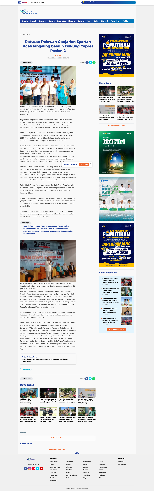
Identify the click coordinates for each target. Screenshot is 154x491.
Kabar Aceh (26, 369)
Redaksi (120, 461)
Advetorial (69, 461)
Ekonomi (42, 21)
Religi (84, 478)
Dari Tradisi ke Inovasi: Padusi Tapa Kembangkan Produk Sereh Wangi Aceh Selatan (110, 290)
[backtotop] (77, 454)
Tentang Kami (122, 464)
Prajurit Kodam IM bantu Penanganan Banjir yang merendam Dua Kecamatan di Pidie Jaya (107, 99)
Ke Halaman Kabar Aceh (58, 449)
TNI (100, 478)
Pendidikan (115, 21)
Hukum (52, 21)
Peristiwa (102, 475)
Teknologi (53, 480)
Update (84, 164)
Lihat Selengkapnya (116, 329)
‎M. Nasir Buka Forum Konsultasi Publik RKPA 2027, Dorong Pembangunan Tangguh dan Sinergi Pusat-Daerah (107, 118)
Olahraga (53, 472)
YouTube (43, 469)
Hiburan (69, 467)
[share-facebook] (87, 62)
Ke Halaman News (58, 438)
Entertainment (55, 467)
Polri (67, 478)
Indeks (25, 21)
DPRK (52, 464)
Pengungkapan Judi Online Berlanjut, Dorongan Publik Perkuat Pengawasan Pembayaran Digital (110, 310)
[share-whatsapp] (94, 62)
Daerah (33, 21)
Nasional (81, 21)
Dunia (85, 464)
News (89, 21)
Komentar (26, 62)
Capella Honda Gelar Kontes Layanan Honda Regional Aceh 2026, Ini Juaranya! (125, 118)
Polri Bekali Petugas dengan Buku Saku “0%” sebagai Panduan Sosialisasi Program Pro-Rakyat (110, 300)
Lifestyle (71, 21)
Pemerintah (54, 475)
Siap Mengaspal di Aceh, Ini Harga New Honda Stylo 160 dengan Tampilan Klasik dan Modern (110, 320)
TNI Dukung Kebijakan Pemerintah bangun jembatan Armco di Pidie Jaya (125, 99)
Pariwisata (102, 472)
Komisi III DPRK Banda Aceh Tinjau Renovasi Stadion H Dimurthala (45, 360)
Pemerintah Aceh (72, 475)
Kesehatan (61, 21)
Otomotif (104, 21)
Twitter (38, 469)
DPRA (101, 461)
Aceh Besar (53, 461)
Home (24, 2)
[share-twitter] (90, 62)
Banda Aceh (87, 461)
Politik (125, 21)
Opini (96, 21)
